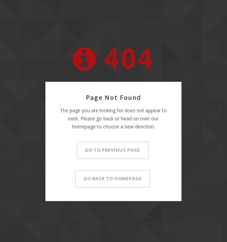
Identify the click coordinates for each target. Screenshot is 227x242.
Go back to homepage (113, 179)
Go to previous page (112, 150)
